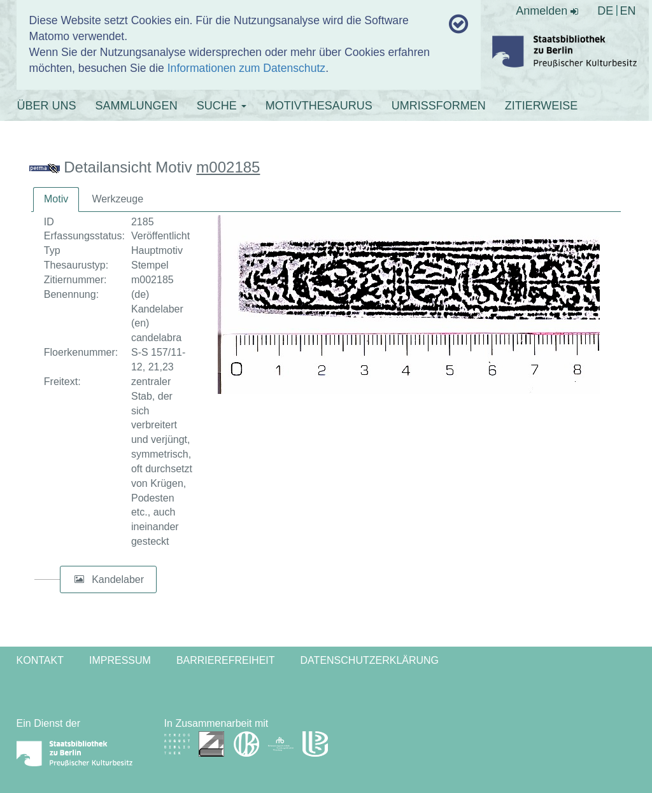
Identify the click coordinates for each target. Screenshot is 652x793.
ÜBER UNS (46, 105)
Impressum (120, 660)
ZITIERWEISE (541, 105)
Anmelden (547, 10)
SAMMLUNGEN (137, 105)
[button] (79, 580)
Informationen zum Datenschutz (246, 68)
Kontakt (40, 660)
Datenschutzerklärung (370, 660)
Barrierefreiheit (225, 660)
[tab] (56, 199)
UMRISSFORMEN (439, 105)
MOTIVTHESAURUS (319, 105)
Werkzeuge (117, 198)
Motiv (56, 198)
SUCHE (221, 105)
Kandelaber (118, 578)
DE (605, 10)
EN (627, 10)
